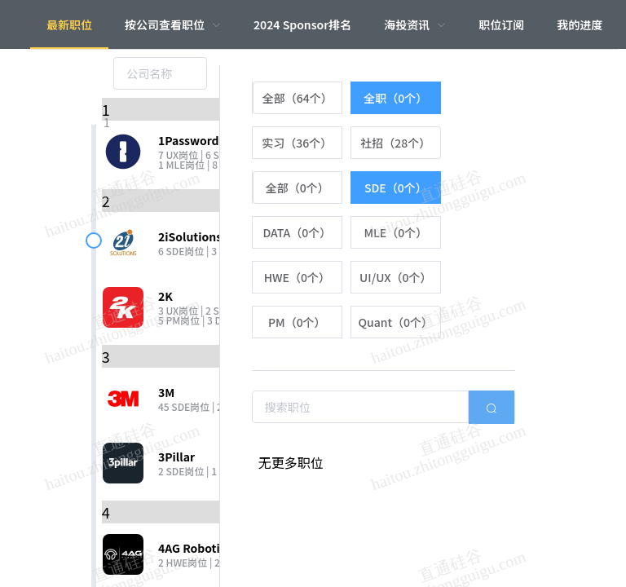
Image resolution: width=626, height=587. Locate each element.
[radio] (297, 98)
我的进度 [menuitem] (579, 24)
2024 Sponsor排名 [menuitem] (302, 24)
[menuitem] (172, 24)
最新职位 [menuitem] (69, 24)
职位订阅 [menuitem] (501, 24)
